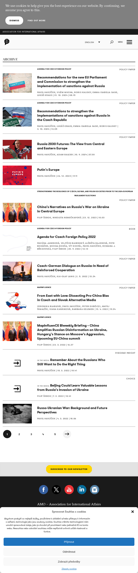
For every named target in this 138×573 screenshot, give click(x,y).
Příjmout (69, 541)
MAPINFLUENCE (44, 288)
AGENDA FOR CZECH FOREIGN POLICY (54, 69)
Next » (68, 435)
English (89, 42)
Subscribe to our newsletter (69, 470)
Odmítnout (69, 551)
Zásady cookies (69, 568)
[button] (132, 511)
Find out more (36, 20)
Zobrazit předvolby (69, 561)
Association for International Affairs (24, 31)
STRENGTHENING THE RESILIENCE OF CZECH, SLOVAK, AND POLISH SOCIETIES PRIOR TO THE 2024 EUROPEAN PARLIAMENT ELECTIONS (85, 194)
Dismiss (14, 20)
